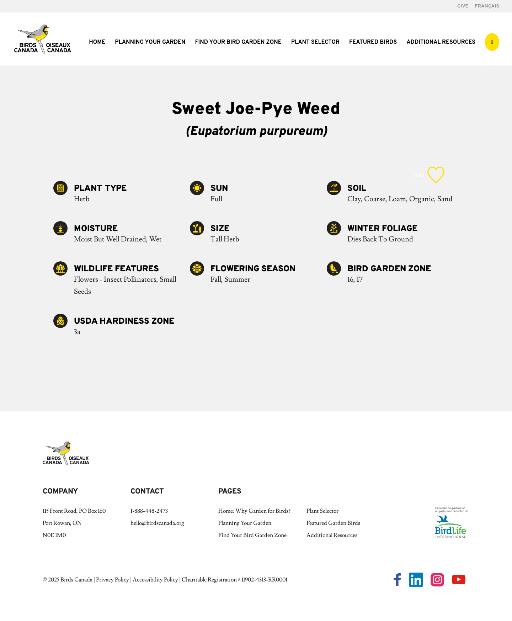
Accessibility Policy (155, 579)
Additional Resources (440, 43)
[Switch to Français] (487, 8)
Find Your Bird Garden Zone (238, 43)
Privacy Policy (112, 579)
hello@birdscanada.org (157, 523)
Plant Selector (315, 43)
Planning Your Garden (150, 43)
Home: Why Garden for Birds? (254, 511)
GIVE (462, 6)
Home (97, 43)
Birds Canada (76, 579)
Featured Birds (373, 43)
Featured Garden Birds (333, 523)
